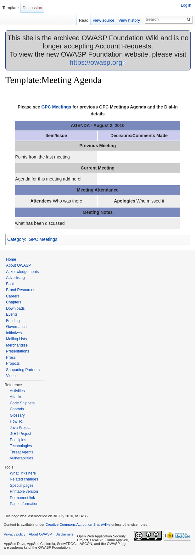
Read (84, 20)
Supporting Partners (23, 370)
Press (11, 357)
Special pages (21, 485)
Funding (13, 321)
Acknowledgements (22, 271)
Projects (13, 363)
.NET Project (20, 433)
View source (103, 20)
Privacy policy (14, 534)
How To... (17, 421)
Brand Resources (20, 290)
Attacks (16, 397)
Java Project (20, 427)
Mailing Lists (16, 339)
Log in (186, 5)
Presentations (17, 351)
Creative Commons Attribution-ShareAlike (77, 524)
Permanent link (22, 498)
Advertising (15, 277)
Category (16, 239)
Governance (16, 327)
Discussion (32, 7)
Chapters (13, 302)
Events (12, 314)
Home (11, 259)
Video (10, 376)
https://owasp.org (96, 62)
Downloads (15, 308)
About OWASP (18, 265)
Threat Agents (21, 452)
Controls (17, 409)
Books (11, 284)
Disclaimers (64, 534)
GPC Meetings (56, 106)
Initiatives (14, 333)
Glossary (17, 415)
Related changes (24, 479)
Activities (17, 391)
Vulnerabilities (21, 458)
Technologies (21, 446)
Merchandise (17, 345)
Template (10, 7)
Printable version (24, 491)
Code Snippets (22, 403)
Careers (13, 296)
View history (129, 20)
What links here (23, 473)
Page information (24, 504)
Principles (18, 440)
